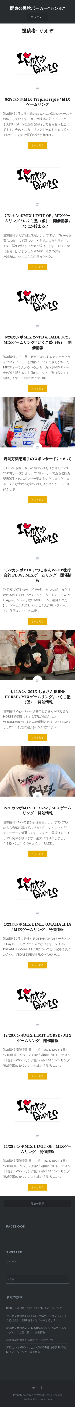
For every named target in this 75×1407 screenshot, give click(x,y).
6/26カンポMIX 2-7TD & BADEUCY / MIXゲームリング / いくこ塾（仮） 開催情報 (36, 1330)
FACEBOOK (16, 1226)
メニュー (39, 17)
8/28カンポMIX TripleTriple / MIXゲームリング (34, 1308)
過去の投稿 (37, 1203)
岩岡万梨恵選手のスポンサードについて (30, 1339)
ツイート (11, 1261)
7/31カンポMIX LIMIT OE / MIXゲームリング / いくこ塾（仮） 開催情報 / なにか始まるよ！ (36, 1318)
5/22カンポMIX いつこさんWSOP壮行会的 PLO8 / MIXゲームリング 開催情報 (36, 1349)
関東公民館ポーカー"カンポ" (37, 8)
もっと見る (37, 145)
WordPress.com (42, 1399)
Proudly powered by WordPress (32, 1394)
